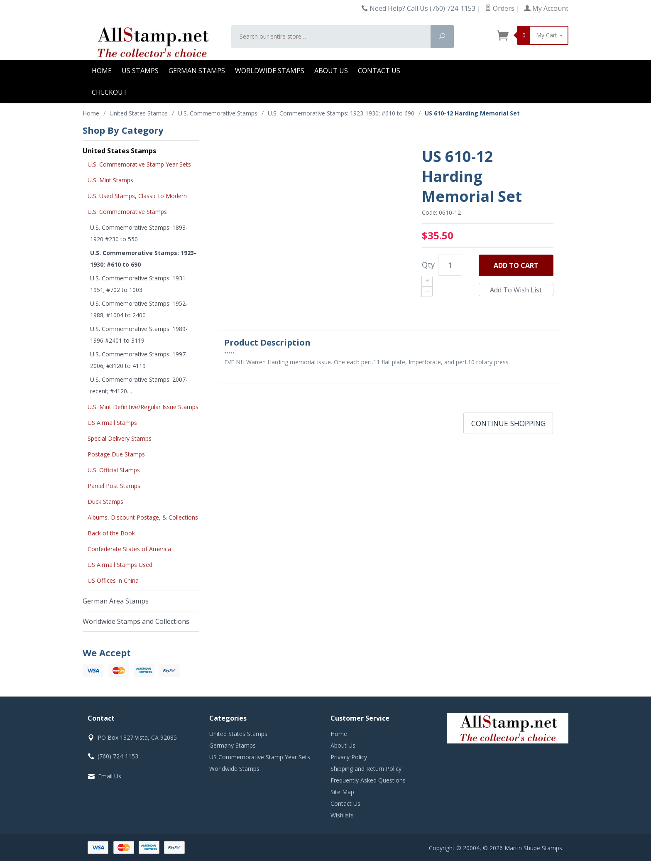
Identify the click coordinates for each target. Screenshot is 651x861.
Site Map (342, 792)
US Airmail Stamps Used (120, 565)
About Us (331, 70)
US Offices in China (113, 580)
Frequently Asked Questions (368, 780)
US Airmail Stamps (112, 423)
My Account (546, 8)
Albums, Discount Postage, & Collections (143, 517)
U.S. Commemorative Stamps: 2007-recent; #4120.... (139, 385)
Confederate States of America (129, 549)
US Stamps (140, 70)
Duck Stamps (105, 501)
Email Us (109, 776)
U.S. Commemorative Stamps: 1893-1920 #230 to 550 (139, 233)
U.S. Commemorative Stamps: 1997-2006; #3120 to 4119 (139, 360)
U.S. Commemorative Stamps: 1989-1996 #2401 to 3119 (139, 334)
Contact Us (379, 70)
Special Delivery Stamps (120, 438)
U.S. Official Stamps (114, 470)
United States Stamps (119, 150)
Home (102, 70)
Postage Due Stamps (116, 454)
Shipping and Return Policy (365, 769)
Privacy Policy (348, 757)
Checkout (109, 92)
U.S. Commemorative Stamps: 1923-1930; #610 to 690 (143, 258)
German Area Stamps (116, 601)
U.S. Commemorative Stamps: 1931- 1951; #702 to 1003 (139, 284)
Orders (499, 8)
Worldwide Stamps (269, 70)
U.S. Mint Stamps (110, 180)
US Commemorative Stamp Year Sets (259, 757)
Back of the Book (111, 533)
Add (516, 265)
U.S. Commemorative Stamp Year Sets (139, 164)
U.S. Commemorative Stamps (127, 212)
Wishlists (342, 815)
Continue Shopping (508, 423)
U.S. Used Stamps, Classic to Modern (137, 196)
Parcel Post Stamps (114, 486)
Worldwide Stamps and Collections (136, 621)
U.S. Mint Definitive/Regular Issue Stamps (143, 407)
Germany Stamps (232, 745)
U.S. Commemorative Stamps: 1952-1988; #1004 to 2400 (139, 309)
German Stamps (197, 70)
